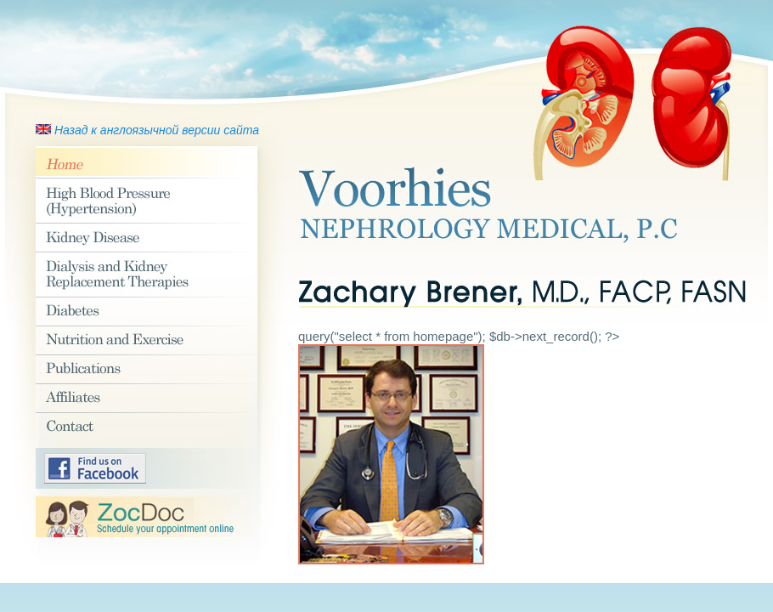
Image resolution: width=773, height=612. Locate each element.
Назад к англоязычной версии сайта (156, 130)
